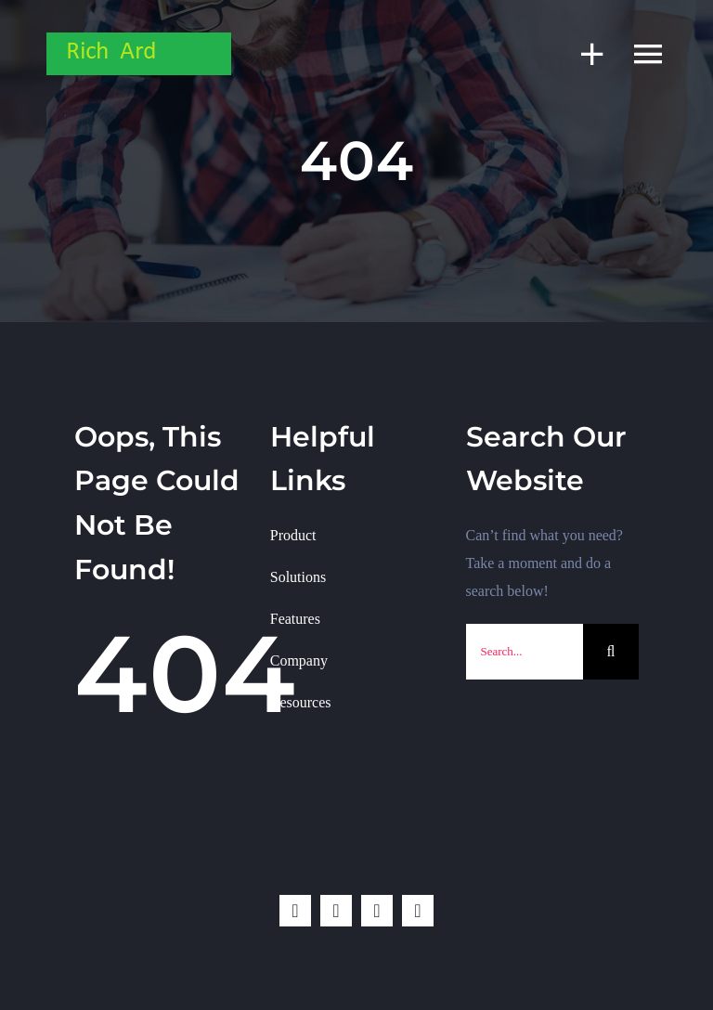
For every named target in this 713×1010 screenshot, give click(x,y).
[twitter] (336, 910)
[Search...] (525, 652)
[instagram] (377, 910)
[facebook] (295, 910)
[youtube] (418, 910)
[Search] (611, 652)
